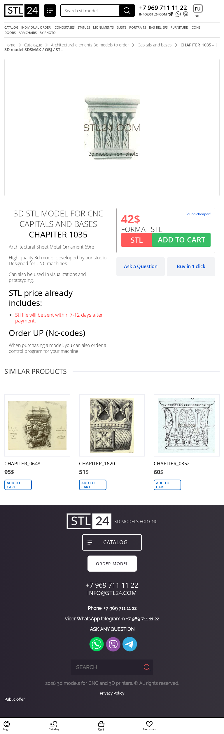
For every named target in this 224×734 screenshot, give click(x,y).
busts (121, 27)
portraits (137, 27)
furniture (179, 27)
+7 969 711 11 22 (163, 8)
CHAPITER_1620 (97, 464)
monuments (103, 27)
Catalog (11, 27)
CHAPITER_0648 (22, 464)
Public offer (14, 699)
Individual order (36, 27)
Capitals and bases (155, 45)
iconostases (64, 27)
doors (10, 33)
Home (9, 45)
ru (198, 8)
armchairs (28, 33)
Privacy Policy (112, 693)
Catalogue (33, 45)
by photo (48, 33)
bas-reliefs (158, 27)
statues (84, 27)
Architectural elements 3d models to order (90, 45)
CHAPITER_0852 (172, 464)
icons (195, 27)
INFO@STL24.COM (153, 14)
